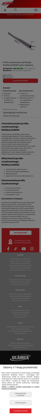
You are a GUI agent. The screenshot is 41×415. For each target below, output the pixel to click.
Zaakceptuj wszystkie (21, 411)
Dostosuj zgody (20, 403)
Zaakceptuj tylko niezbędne (20, 394)
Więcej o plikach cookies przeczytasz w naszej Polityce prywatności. (20, 388)
